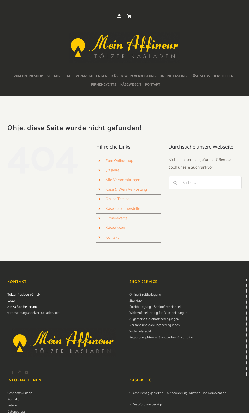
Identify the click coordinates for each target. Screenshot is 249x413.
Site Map (135, 301)
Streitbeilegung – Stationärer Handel (155, 307)
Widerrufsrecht (140, 331)
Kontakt (112, 237)
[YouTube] (26, 372)
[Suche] (175, 182)
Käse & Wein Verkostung (126, 189)
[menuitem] (185, 295)
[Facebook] (12, 372)
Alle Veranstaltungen (123, 180)
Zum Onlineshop (119, 161)
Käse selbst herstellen (124, 209)
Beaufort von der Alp (147, 404)
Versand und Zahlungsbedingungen (154, 325)
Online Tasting (117, 199)
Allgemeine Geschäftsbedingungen (154, 319)
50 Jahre (112, 170)
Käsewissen (115, 228)
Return (12, 405)
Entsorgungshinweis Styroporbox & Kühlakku (161, 337)
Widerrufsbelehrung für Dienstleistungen (158, 313)
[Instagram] (19, 372)
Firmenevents (116, 218)
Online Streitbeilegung (145, 295)
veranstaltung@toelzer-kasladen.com (33, 313)
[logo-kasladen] (124, 33)
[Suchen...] (205, 182)
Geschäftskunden (19, 393)
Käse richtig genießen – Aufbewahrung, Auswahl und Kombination (179, 393)
